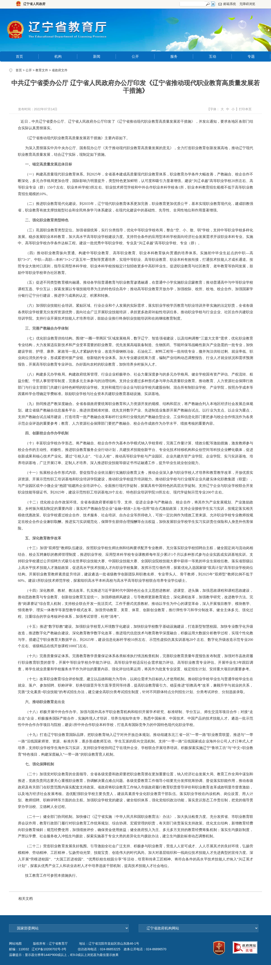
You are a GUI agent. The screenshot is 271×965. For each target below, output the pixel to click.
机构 (58, 56)
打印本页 (245, 109)
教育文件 (41, 70)
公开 (135, 56)
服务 (174, 56)
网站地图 (15, 943)
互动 (212, 56)
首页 (19, 56)
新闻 (96, 56)
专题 (251, 56)
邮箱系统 (229, 4)
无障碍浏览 (247, 4)
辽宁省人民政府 (34, 4)
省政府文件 (60, 70)
